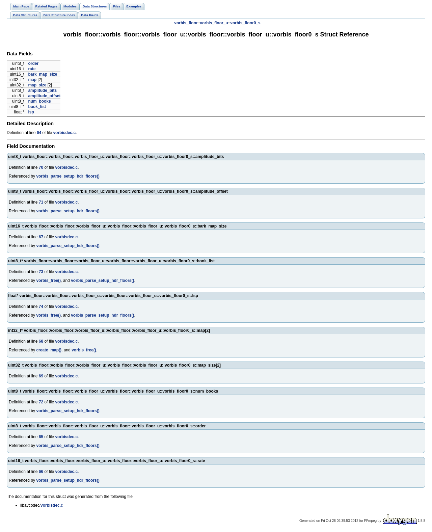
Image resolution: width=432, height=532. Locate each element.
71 (41, 202)
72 (41, 402)
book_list (37, 106)
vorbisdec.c (64, 132)
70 (41, 167)
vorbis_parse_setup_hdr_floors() (67, 176)
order (33, 63)
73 (41, 271)
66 (41, 471)
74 (41, 306)
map (32, 79)
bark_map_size (42, 74)
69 (41, 376)
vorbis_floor (185, 23)
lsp (31, 112)
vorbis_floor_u (214, 23)
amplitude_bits (42, 90)
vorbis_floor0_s (245, 23)
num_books (39, 101)
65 (41, 436)
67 (41, 237)
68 (41, 341)
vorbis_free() (48, 280)
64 (39, 132)
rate (31, 68)
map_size (37, 85)
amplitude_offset (44, 96)
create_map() (48, 350)
